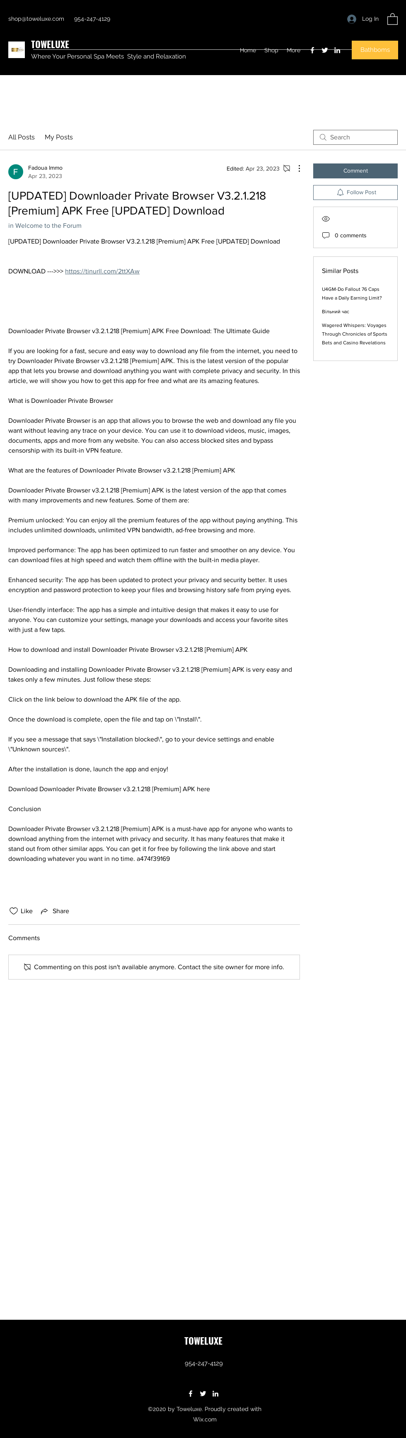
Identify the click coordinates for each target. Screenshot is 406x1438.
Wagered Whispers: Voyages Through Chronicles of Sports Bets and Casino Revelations (354, 334)
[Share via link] (54, 911)
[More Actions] (295, 168)
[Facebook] (312, 50)
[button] (392, 18)
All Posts (21, 137)
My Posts (59, 137)
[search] (355, 137)
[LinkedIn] (337, 50)
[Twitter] (325, 50)
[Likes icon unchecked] (13, 911)
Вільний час (335, 311)
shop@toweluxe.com (36, 18)
